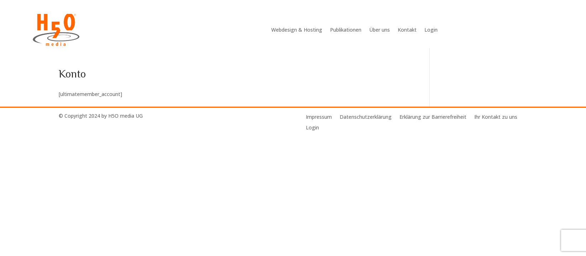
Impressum (319, 117)
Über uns (379, 29)
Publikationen (345, 29)
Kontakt (407, 29)
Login (431, 29)
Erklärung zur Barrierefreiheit (432, 117)
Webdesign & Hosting (296, 29)
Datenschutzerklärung (366, 117)
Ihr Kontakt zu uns (495, 117)
